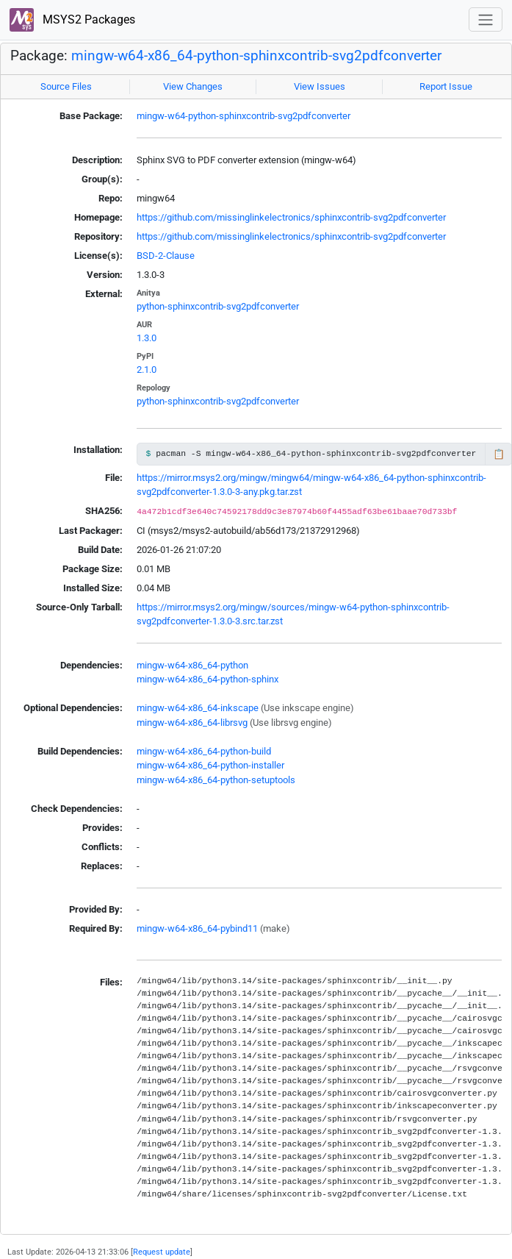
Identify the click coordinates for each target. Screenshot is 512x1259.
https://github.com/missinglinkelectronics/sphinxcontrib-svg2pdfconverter (291, 217)
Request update (161, 1251)
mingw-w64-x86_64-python (192, 665)
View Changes (193, 86)
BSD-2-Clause (166, 255)
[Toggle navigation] (485, 19)
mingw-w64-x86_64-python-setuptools (216, 779)
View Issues (319, 86)
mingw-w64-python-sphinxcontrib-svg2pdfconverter (243, 115)
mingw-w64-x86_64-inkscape (198, 707)
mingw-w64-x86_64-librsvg (192, 722)
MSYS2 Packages (72, 20)
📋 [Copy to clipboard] (499, 454)
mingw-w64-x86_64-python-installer (210, 765)
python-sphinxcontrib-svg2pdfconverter (218, 306)
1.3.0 (146, 337)
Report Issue (445, 86)
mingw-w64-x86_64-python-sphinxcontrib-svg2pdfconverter (256, 56)
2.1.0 (146, 369)
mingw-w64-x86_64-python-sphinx (207, 679)
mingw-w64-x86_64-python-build (204, 751)
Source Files (66, 86)
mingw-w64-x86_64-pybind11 (197, 928)
